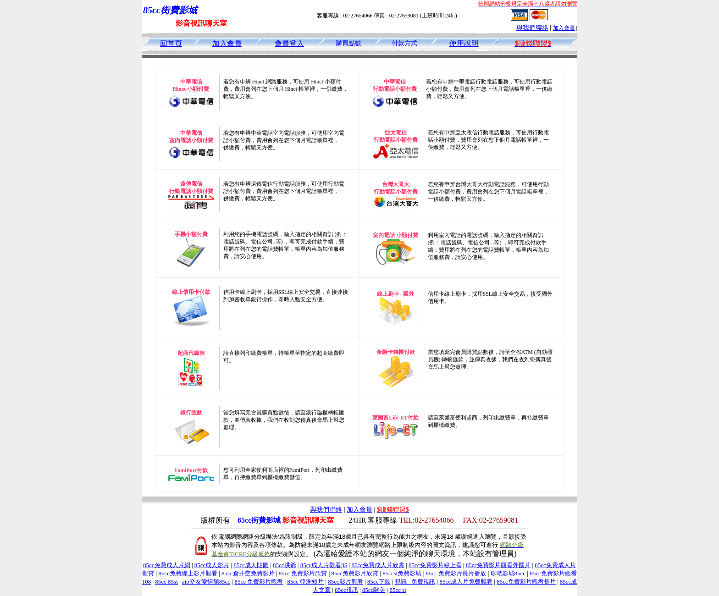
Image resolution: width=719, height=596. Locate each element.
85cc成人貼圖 (251, 565)
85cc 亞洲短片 (305, 581)
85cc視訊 (346, 589)
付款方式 (404, 43)
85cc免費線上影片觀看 (187, 573)
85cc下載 (379, 581)
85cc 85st (166, 581)
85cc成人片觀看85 (324, 565)
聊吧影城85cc (508, 573)
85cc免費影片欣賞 (355, 573)
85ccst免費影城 (401, 573)
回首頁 (171, 43)
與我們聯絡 (532, 27)
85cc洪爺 (284, 565)
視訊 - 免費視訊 (415, 581)
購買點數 (348, 43)
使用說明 (464, 43)
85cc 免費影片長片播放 (456, 573)
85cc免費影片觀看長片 (526, 581)
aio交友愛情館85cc (206, 581)
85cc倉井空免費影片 (248, 573)
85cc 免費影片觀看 (258, 581)
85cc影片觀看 (345, 581)
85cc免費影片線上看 (435, 565)
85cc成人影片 (212, 565)
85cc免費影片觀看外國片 (498, 565)
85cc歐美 (374, 589)
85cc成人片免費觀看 (465, 581)
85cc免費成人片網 (166, 565)
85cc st (397, 589)
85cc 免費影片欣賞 (303, 573)
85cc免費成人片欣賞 (377, 565)
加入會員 (564, 28)
